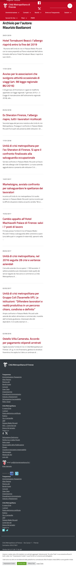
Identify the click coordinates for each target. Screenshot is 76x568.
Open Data (6, 389)
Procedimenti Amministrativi (11, 394)
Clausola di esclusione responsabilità (14, 449)
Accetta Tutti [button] (21, 563)
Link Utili (5, 457)
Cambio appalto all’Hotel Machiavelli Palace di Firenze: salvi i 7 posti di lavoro (23, 223)
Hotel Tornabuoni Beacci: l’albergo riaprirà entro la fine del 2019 (23, 42)
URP (3, 420)
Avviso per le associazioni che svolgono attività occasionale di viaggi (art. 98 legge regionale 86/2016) (21, 80)
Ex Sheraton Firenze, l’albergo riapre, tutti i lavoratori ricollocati (22, 117)
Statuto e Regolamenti (9, 397)
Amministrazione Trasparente (12, 377)
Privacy (4, 447)
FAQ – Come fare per (9, 425)
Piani (23, 18)
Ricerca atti (6, 382)
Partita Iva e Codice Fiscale (11, 440)
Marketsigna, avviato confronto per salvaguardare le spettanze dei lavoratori (23, 188)
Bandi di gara (6, 384)
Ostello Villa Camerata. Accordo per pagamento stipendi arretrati (22, 341)
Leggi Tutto (39, 563)
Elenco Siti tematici (8, 428)
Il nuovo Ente (6, 408)
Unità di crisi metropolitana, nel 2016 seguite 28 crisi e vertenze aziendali (21, 260)
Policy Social (6, 401)
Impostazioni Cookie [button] (9, 563)
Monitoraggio (6, 452)
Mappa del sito (7, 454)
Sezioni (66, 12)
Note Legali (6, 442)
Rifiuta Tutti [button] (31, 563)
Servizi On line (10, 18)
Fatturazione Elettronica (10, 437)
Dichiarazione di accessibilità (11, 399)
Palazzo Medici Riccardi (9, 423)
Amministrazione (11, 12)
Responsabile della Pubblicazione (13, 445)
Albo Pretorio (6, 379)
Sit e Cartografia (7, 418)
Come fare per (7, 522)
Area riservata (7, 466)
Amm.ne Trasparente (52, 12)
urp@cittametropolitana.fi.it (20, 462)
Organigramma (7, 392)
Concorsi (5, 387)
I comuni (5, 411)
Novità (37, 12)
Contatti (26, 12)
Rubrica (4, 416)
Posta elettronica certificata (11, 413)
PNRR (33, 18)
